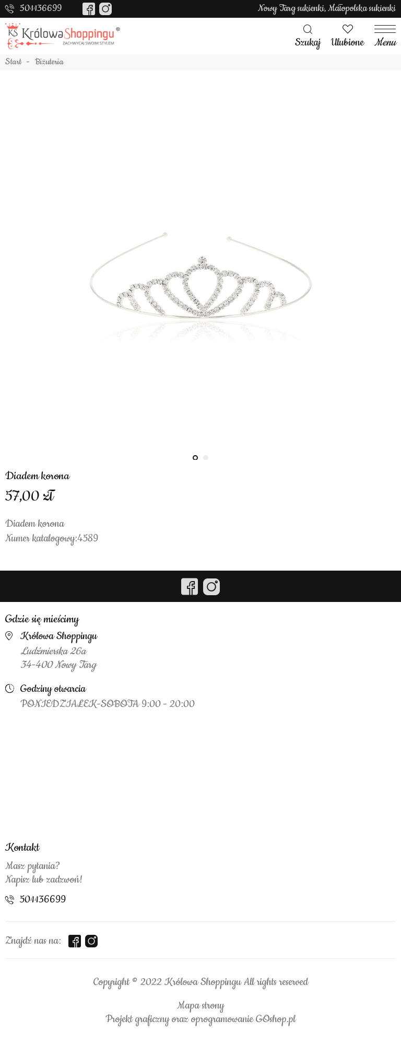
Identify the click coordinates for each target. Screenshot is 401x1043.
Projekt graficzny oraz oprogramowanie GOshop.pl (200, 1019)
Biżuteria (49, 62)
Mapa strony (200, 1006)
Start (13, 62)
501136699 (41, 8)
